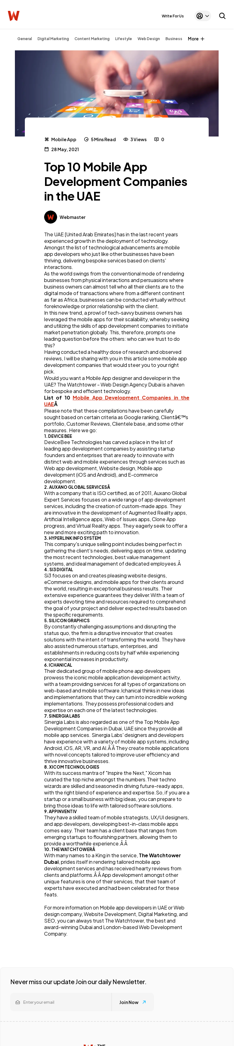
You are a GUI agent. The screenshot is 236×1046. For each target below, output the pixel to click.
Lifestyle (123, 38)
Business (174, 38)
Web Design (149, 38)
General (24, 38)
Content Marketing (92, 38)
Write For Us (173, 16)
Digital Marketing (53, 38)
